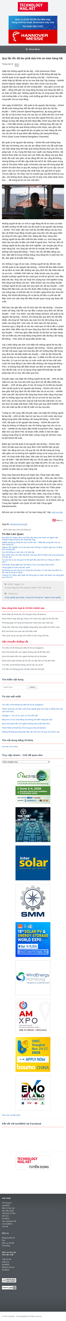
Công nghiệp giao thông (14, 597)
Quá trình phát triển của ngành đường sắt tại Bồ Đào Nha (26, 652)
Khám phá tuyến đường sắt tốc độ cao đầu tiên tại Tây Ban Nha (28, 661)
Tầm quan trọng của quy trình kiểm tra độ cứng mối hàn (25, 636)
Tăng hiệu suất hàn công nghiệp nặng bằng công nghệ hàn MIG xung (30, 627)
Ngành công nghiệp (53, 597)
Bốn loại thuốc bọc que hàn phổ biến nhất (19, 631)
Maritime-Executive (18, 524)
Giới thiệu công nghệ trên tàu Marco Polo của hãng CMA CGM (28, 565)
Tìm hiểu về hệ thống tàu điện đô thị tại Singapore (22, 648)
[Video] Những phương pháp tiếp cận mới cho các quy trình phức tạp (30, 732)
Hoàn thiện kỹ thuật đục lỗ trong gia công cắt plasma (24, 614)
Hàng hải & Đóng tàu (34, 597)
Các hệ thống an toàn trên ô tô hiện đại (18, 552)
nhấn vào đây (57, 512)
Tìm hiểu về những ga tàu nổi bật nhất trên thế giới (23, 669)
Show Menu (33, 49)
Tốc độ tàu (46, 588)
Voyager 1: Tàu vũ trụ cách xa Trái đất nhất (20, 715)
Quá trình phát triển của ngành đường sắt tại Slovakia (24, 656)
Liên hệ (5, 1226)
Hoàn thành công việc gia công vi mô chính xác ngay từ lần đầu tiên (30, 619)
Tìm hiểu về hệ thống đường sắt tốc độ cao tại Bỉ (22, 665)
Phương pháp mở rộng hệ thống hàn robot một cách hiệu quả (27, 623)
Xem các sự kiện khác (11, 1115)
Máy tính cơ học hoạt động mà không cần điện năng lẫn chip (27, 720)
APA (21, 588)
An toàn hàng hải (12, 588)
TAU (39, 588)
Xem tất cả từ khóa (10, 747)
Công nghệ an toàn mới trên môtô (16, 567)
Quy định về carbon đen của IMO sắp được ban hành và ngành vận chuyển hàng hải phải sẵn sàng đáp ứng (30, 538)
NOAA (34, 588)
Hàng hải (27, 588)
